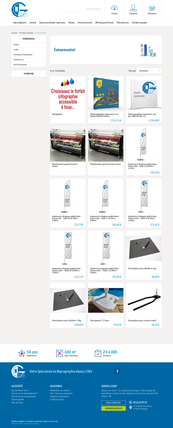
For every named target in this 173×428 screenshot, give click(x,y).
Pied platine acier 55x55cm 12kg (66, 320)
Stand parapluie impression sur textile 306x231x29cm (104, 115)
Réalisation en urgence (60, 390)
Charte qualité (17, 399)
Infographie (57, 114)
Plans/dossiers (123, 22)
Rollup (16, 45)
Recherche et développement (24, 393)
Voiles (16, 50)
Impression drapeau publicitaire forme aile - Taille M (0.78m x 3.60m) (66, 218)
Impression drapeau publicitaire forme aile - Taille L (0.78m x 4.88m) (104, 218)
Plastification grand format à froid (105, 164)
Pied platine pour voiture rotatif (142, 320)
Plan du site (53, 421)
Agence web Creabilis (31, 424)
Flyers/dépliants (19, 22)
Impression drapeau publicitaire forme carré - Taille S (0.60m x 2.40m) (142, 218)
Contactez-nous (57, 399)
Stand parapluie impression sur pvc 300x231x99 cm (142, 115)
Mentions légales (18, 421)
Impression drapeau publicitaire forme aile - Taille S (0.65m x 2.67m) (142, 166)
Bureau (72, 22)
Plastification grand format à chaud (65, 165)
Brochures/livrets (85, 22)
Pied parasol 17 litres (99, 320)
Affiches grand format (104, 22)
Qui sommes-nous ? (20, 390)
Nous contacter (113, 403)
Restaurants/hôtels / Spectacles (52, 22)
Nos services (17, 402)
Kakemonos (19, 60)
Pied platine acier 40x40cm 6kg (142, 268)
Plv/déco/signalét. (139, 22)
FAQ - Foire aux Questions (61, 393)
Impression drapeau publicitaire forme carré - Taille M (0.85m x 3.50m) (66, 270)
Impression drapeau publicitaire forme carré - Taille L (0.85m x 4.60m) (104, 270)
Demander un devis (113, 408)
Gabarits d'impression (59, 396)
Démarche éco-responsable (23, 396)
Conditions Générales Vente (36, 421)
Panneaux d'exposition (23, 55)
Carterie (33, 22)
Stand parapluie (20, 65)
